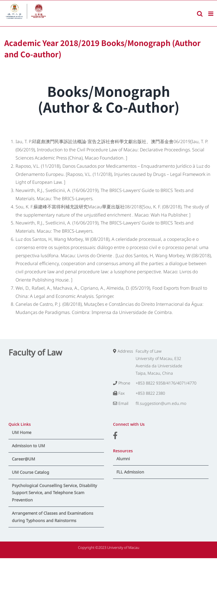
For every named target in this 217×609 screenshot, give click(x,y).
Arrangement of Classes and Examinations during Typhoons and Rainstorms (52, 516)
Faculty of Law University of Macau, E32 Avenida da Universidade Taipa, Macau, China (159, 362)
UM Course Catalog (30, 472)
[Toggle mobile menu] (211, 14)
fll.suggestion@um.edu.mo (161, 403)
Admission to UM (28, 445)
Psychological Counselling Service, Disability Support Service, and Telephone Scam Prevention (54, 493)
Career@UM (23, 459)
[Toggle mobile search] (200, 14)
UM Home (21, 432)
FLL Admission (130, 472)
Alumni (123, 458)
